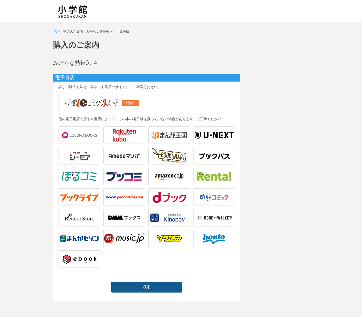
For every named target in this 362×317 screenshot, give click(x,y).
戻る (147, 287)
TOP (56, 31)
